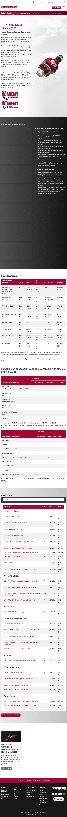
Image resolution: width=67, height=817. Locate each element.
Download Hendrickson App (43, 803)
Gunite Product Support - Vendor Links (16, 685)
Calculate (6, 768)
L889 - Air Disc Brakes (11, 563)
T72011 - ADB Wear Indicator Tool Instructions (18, 636)
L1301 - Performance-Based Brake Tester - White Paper (21, 552)
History (41, 794)
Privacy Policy (29, 814)
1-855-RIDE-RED (34, 780)
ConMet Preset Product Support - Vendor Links (18, 679)
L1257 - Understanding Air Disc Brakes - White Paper (20, 569)
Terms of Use (37, 814)
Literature (5, 794)
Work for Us (30, 788)
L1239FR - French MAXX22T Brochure (15, 523)
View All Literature (10, 715)
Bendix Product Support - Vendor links (15, 672)
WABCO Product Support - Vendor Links (16, 689)
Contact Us (46, 780)
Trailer (16, 796)
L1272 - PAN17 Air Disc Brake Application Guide (19, 542)
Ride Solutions (17, 788)
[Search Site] (54, 2)
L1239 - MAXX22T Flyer (11, 516)
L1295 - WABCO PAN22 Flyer (13, 529)
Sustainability (43, 798)
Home (3, 788)
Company (42, 788)
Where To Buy (56, 7)
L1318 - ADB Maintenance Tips (13, 623)
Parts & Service (4, 791)
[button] (64, 7)
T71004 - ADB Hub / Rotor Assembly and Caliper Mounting (22, 630)
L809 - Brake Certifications (12, 556)
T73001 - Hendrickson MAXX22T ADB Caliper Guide (20, 649)
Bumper (16, 794)
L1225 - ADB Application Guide (13, 535)
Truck (15, 798)
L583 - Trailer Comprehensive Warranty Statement (19, 660)
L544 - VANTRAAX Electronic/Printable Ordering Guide (20, 581)
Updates (41, 796)
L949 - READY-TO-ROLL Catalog (14, 612)
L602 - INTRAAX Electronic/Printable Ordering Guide (20, 587)
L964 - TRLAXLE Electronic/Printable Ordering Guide (20, 600)
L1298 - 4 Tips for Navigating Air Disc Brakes (18, 548)
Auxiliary (16, 792)
